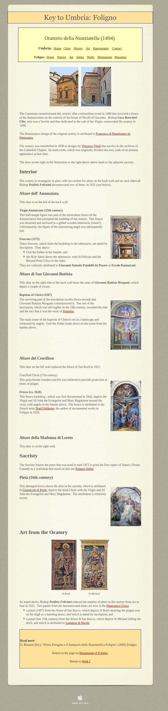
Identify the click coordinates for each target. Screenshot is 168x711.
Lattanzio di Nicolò (77, 623)
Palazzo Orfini (84, 468)
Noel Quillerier (45, 408)
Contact (117, 48)
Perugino (68, 311)
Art (88, 48)
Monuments (105, 57)
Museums (120, 57)
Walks (90, 57)
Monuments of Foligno (93, 653)
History (78, 48)
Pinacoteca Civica (118, 605)
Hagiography (101, 48)
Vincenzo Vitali (91, 146)
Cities (67, 48)
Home (57, 48)
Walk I (86, 661)
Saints (80, 57)
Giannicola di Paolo (35, 490)
